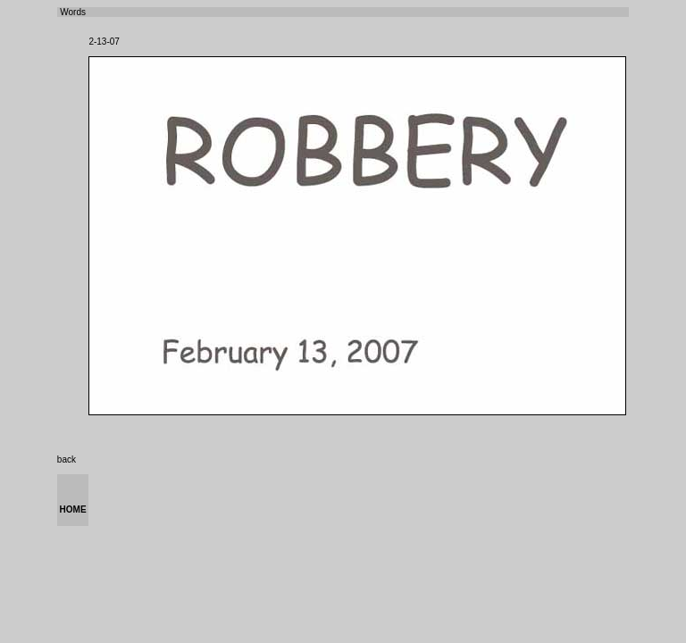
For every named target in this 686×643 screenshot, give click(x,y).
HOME (73, 509)
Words (72, 12)
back (66, 459)
